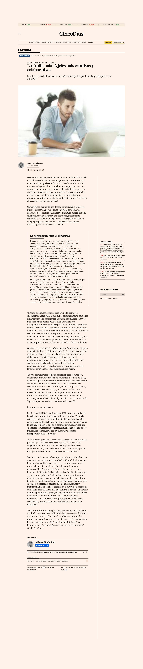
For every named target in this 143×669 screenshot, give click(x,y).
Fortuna (24, 50)
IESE (48, 561)
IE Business (65, 561)
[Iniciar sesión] (119, 42)
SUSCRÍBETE (108, 42)
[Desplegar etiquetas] (87, 561)
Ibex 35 (24, 24)
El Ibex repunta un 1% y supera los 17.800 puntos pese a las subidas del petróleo (53, 55)
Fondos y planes (66, 42)
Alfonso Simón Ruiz (35, 163)
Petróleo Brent (63, 24)
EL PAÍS (90, 41)
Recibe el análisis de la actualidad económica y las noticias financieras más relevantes (53, 552)
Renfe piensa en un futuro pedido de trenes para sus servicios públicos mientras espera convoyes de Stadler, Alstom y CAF (112, 265)
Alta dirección (31, 561)
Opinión (84, 42)
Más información (32, 569)
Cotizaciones (57, 42)
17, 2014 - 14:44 (33, 165)
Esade (58, 561)
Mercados (43, 42)
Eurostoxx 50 (84, 24)
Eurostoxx (108, 298)
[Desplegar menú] (19, 33)
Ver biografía (42, 545)
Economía (50, 42)
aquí (66, 569)
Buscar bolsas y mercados (109, 289)
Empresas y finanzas (34, 42)
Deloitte (53, 561)
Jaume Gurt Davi (41, 561)
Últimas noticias (76, 42)
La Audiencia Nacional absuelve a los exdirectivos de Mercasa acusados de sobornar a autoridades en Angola (112, 274)
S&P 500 (42, 24)
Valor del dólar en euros (109, 24)
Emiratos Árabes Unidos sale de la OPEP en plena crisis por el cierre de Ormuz (112, 257)
